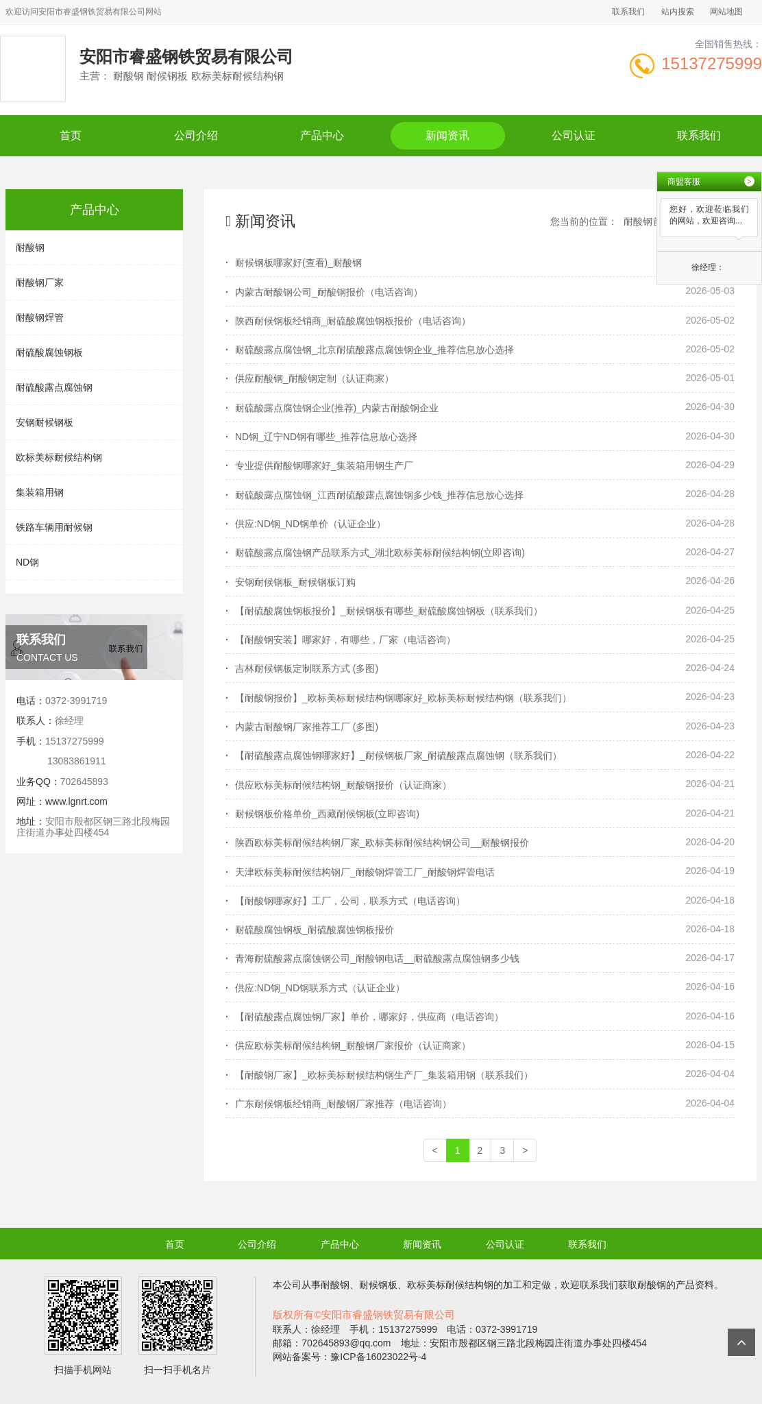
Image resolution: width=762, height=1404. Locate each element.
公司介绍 (196, 135)
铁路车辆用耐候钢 (54, 527)
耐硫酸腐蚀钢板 (49, 352)
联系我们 (628, 11)
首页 (71, 135)
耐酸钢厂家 (40, 282)
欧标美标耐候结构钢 (59, 457)
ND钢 (27, 562)
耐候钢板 (378, 1284)
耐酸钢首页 (648, 221)
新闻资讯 (447, 135)
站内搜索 (677, 11)
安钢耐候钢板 (44, 422)
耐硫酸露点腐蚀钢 (54, 387)
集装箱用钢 (40, 492)
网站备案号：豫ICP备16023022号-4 (349, 1356)
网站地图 (726, 11)
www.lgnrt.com (76, 801)
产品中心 (322, 135)
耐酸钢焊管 (40, 317)
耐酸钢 (30, 247)
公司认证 (573, 135)
